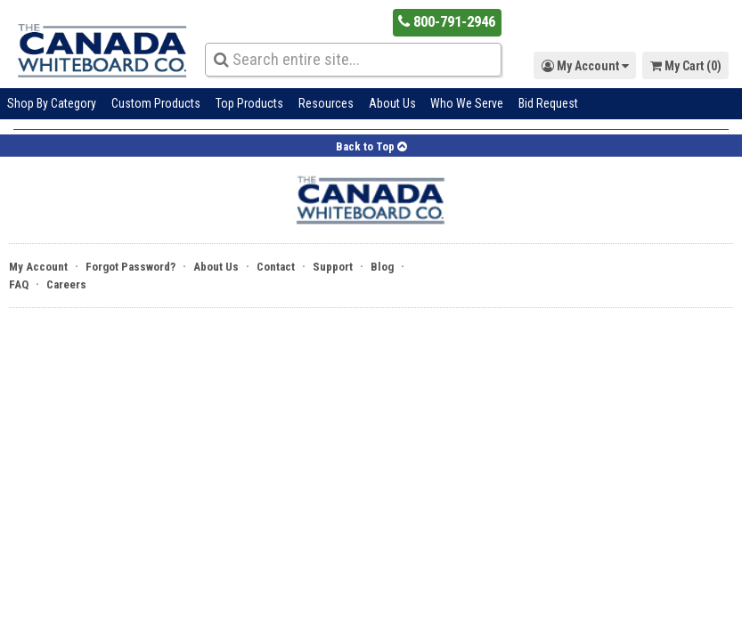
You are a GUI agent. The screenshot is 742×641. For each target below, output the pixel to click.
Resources (326, 103)
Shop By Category (51, 103)
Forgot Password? (130, 266)
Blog (382, 266)
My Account (38, 266)
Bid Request (548, 103)
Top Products (249, 103)
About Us (392, 103)
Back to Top (371, 146)
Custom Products (155, 103)
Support (333, 266)
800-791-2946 (446, 21)
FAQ (19, 284)
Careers (66, 284)
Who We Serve (466, 103)
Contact (276, 266)
